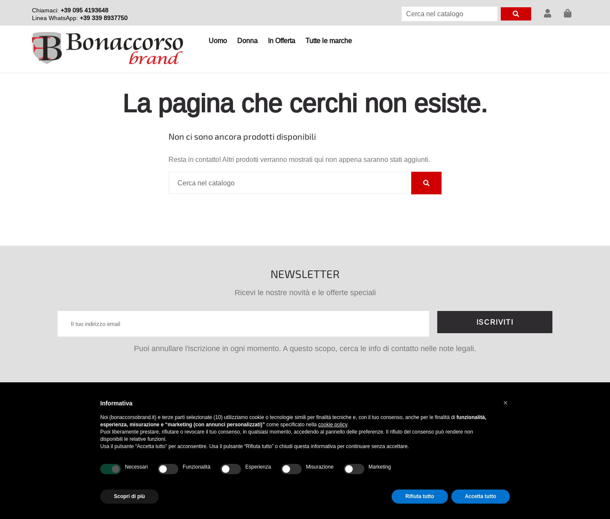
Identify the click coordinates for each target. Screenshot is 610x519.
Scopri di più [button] (129, 496)
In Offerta (281, 40)
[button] (505, 403)
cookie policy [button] (332, 425)
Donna (247, 40)
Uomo (218, 40)
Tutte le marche (328, 40)
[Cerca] (449, 13)
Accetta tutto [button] (480, 496)
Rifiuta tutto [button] (419, 496)
